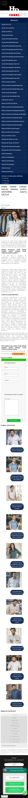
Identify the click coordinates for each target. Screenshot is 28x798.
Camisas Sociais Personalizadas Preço (11, 96)
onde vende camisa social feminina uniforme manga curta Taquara (17, 564)
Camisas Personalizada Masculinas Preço (12, 46)
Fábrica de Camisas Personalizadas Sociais (12, 117)
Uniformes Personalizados (8, 164)
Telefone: (10, 381)
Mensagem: (10, 406)
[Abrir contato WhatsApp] (25, 793)
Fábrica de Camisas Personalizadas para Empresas (14, 114)
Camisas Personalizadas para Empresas (11, 53)
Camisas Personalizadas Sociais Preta (11, 78)
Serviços (14, 20)
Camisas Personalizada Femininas (10, 38)
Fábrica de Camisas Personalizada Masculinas (13, 107)
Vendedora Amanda (15, 784)
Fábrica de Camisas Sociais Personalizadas (12, 125)
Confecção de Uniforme (7, 99)
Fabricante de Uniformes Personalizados (11, 150)
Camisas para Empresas (7, 35)
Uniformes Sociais (6, 168)
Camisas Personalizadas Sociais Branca (11, 67)
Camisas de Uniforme (7, 31)
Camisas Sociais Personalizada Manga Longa (12, 89)
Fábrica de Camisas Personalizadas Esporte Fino (13, 110)
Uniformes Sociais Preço (8, 171)
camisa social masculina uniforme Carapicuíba (17, 449)
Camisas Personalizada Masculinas (10, 42)
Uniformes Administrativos (8, 157)
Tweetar (3, 208)
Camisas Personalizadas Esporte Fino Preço (12, 49)
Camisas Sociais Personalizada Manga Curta (12, 85)
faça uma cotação (18, 354)
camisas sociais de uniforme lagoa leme (17, 704)
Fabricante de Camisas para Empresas (11, 146)
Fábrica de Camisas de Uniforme (10, 103)
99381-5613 (4, 4)
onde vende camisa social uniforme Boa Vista (17, 592)
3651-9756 (4, 1)
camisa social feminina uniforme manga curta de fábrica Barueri (17, 478)
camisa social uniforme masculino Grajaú (17, 648)
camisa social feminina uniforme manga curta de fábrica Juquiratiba (17, 535)
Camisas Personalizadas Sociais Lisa (10, 71)
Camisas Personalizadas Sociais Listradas (12, 74)
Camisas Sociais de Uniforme (9, 81)
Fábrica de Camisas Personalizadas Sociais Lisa (13, 121)
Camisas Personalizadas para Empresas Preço (13, 56)
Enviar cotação (14, 420)
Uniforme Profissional (7, 153)
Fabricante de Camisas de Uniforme (10, 142)
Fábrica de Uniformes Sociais (9, 135)
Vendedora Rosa (15, 790)
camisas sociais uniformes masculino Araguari (17, 620)
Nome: (10, 368)
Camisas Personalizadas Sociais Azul (11, 64)
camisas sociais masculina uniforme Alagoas (17, 676)
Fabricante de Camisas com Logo (10, 139)
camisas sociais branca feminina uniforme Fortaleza (17, 506)
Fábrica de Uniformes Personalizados (11, 132)
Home (14, 764)
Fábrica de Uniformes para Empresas (11, 128)
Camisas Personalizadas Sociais (9, 60)
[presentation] (14, 389)
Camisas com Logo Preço (8, 28)
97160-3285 (4, 3)
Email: (10, 374)
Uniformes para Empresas (8, 160)
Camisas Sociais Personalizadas (9, 92)
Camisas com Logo (6, 24)
